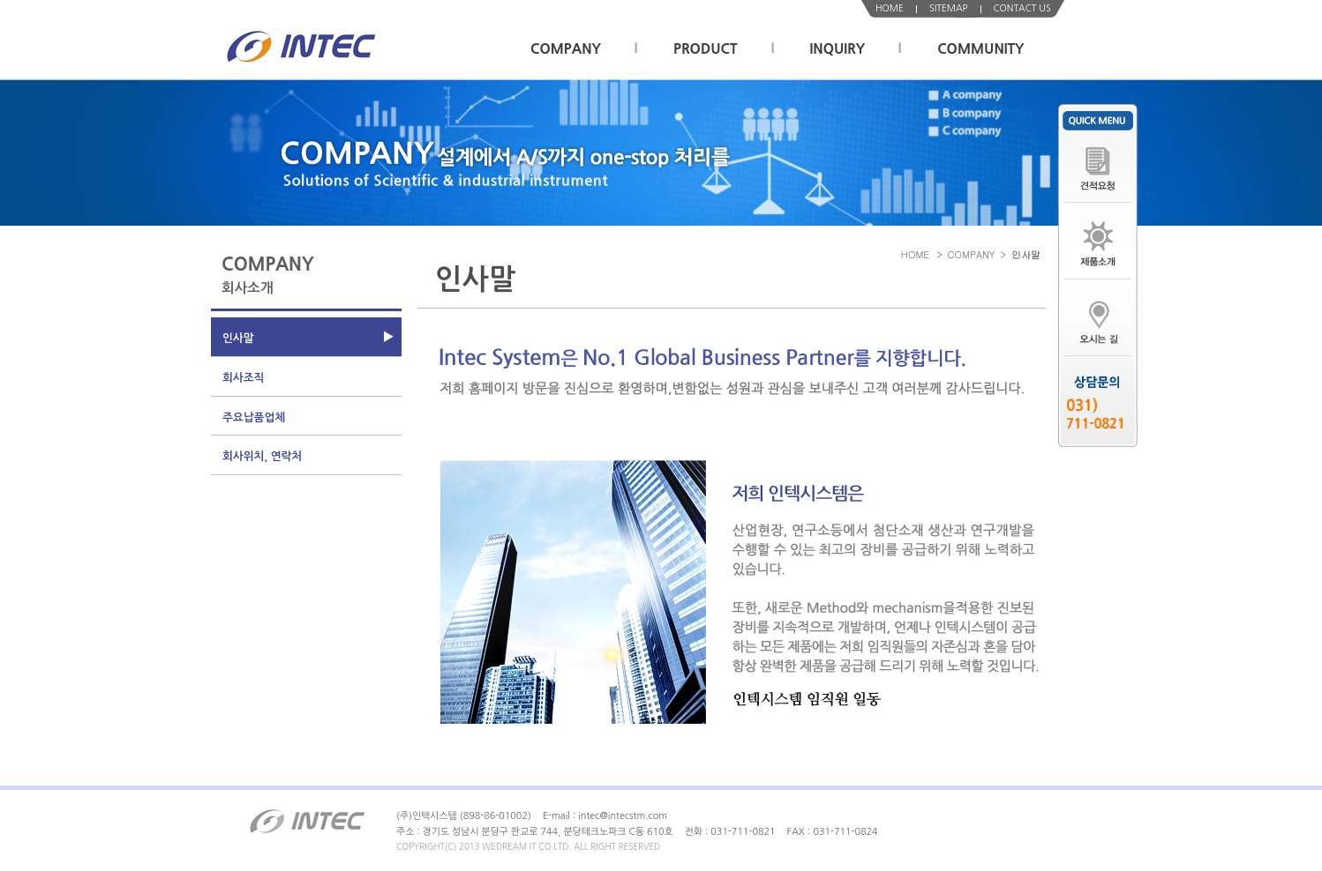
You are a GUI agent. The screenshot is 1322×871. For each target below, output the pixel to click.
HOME (889, 8)
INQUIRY (838, 49)
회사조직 (243, 377)
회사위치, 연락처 (262, 456)
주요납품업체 (253, 417)
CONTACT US (1022, 8)
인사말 (238, 338)
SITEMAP (948, 8)
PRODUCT (705, 49)
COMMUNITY (980, 49)
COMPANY (565, 49)
